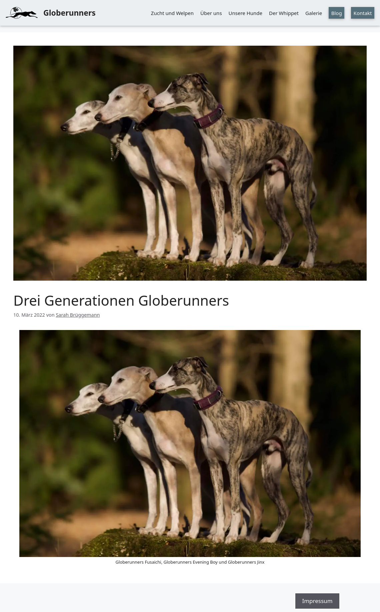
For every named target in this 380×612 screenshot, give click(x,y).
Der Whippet (284, 13)
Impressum (317, 601)
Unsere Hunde (245, 13)
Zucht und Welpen (172, 13)
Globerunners (69, 12)
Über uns (211, 13)
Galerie (313, 13)
